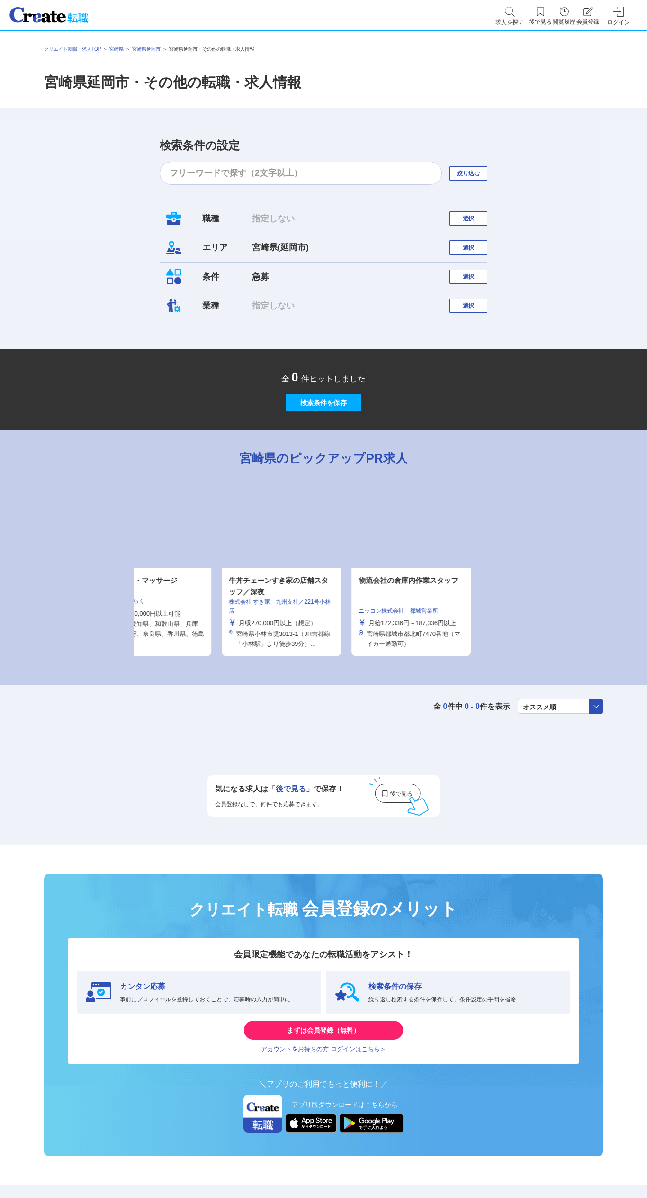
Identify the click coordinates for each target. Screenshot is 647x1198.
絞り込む (477, 173)
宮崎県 (116, 49)
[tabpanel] (323, 621)
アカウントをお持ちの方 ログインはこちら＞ (323, 1119)
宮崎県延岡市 (146, 49)
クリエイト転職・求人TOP (72, 49)
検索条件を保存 (323, 447)
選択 (477, 223)
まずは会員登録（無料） (323, 1091)
